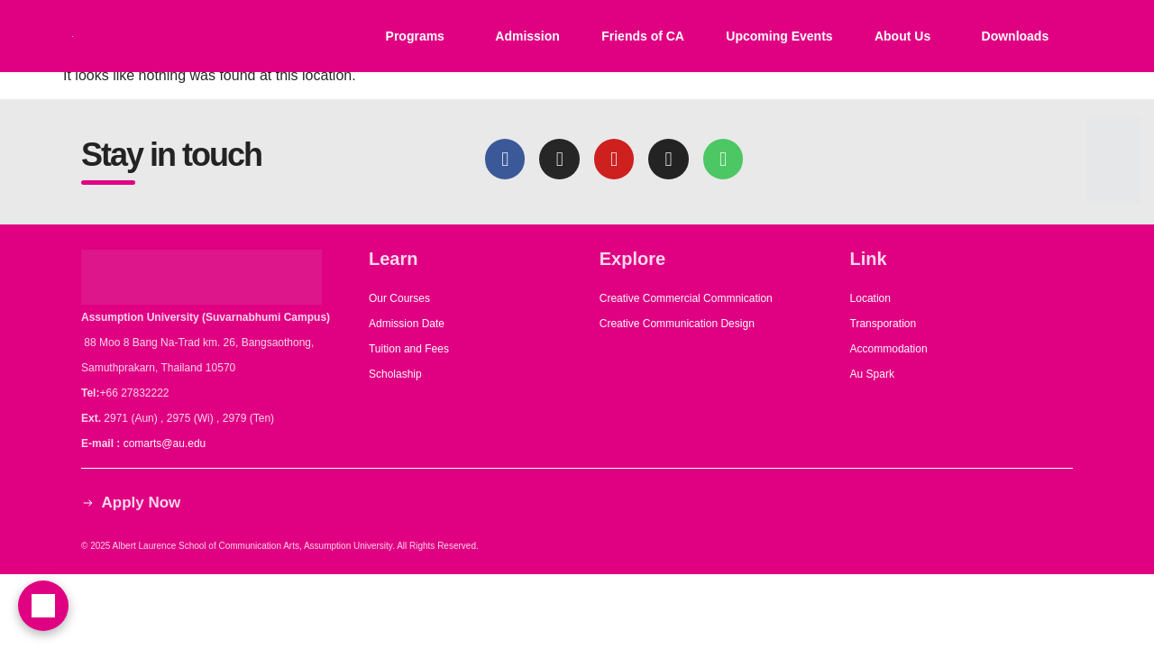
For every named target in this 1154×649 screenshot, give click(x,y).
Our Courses (399, 298)
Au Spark (872, 374)
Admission (527, 36)
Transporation (885, 323)
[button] (419, 36)
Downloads (1015, 36)
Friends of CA (642, 36)
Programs (415, 36)
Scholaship (395, 374)
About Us (902, 36)
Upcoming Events (779, 36)
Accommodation (890, 349)
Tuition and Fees (409, 349)
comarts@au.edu (168, 443)
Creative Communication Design (677, 323)
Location (870, 298)
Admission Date (406, 323)
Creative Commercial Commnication (686, 298)
